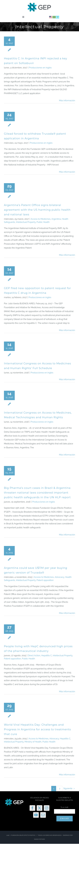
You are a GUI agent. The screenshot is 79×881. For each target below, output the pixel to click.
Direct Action (34, 655)
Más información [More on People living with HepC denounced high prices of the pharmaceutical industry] (67, 691)
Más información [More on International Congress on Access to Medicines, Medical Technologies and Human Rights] (67, 454)
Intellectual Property (26, 222)
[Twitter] (39, 808)
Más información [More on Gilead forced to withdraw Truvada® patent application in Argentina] (67, 172)
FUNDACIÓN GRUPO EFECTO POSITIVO (23, 835)
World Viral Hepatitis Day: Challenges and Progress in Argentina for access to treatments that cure (37, 729)
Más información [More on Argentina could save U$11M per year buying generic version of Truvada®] (67, 613)
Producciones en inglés (40, 67)
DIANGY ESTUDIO (39, 839)
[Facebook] (32, 808)
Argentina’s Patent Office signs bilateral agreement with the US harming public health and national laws (37, 210)
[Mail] (43, 815)
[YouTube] (36, 815)
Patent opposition (45, 580)
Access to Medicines (40, 219)
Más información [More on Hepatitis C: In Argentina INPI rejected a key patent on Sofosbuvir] (67, 100)
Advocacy (59, 577)
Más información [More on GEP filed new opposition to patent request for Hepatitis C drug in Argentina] (67, 330)
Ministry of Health (32, 741)
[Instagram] (46, 808)
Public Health (43, 222)
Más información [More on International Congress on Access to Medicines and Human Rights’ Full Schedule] (67, 379)
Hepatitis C (46, 655)
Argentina (56, 219)
